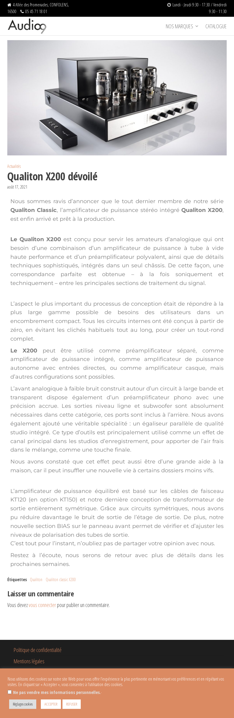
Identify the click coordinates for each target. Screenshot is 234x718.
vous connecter (42, 605)
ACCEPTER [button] (50, 704)
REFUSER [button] (71, 704)
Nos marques (179, 26)
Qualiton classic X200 (61, 579)
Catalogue (216, 26)
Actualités (14, 166)
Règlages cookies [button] (23, 704)
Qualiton (36, 579)
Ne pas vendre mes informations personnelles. (57, 692)
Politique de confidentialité (38, 650)
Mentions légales (29, 661)
